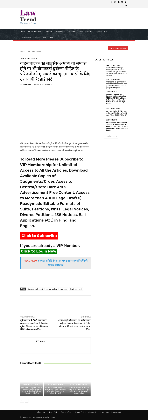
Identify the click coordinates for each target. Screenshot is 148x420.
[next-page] (26, 401)
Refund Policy (80, 412)
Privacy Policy (53, 412)
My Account (116, 412)
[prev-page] (22, 401)
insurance (63, 289)
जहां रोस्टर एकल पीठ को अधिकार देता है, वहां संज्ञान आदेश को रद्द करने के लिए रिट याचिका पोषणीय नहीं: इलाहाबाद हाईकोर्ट (79, 390)
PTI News (27, 84)
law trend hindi (76, 289)
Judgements (111, 92)
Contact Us (92, 412)
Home (22, 51)
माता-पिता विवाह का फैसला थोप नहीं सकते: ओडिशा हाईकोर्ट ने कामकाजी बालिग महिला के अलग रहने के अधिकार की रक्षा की (55, 390)
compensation (51, 289)
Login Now (104, 412)
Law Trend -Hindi (34, 51)
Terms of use (66, 412)
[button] (124, 34)
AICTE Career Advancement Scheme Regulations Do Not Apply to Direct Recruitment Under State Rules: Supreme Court (117, 126)
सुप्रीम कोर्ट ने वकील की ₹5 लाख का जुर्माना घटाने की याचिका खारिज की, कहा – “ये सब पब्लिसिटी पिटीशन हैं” (116, 113)
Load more (111, 136)
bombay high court (35, 289)
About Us (41, 412)
